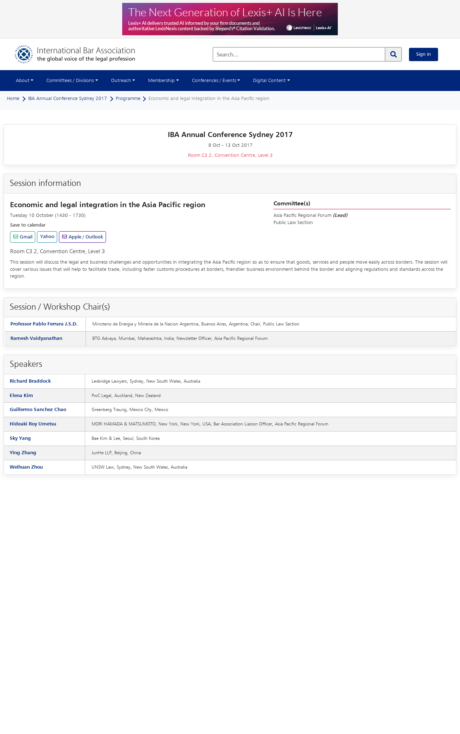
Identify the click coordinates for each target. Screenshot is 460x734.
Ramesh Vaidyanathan (36, 338)
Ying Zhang (23, 452)
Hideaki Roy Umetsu (33, 424)
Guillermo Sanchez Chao (38, 409)
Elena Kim (21, 395)
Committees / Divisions (70, 80)
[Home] (82, 54)
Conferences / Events (214, 80)
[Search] (393, 54)
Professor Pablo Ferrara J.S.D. (44, 324)
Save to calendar (28, 225)
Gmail (25, 237)
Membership (161, 80)
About (22, 80)
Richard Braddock (30, 381)
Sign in (423, 54)
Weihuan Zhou (26, 467)
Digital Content (269, 80)
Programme (128, 98)
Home (13, 98)
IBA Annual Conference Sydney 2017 (67, 98)
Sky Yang (20, 438)
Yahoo (47, 236)
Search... (228, 55)
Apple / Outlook (85, 237)
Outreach (121, 80)
